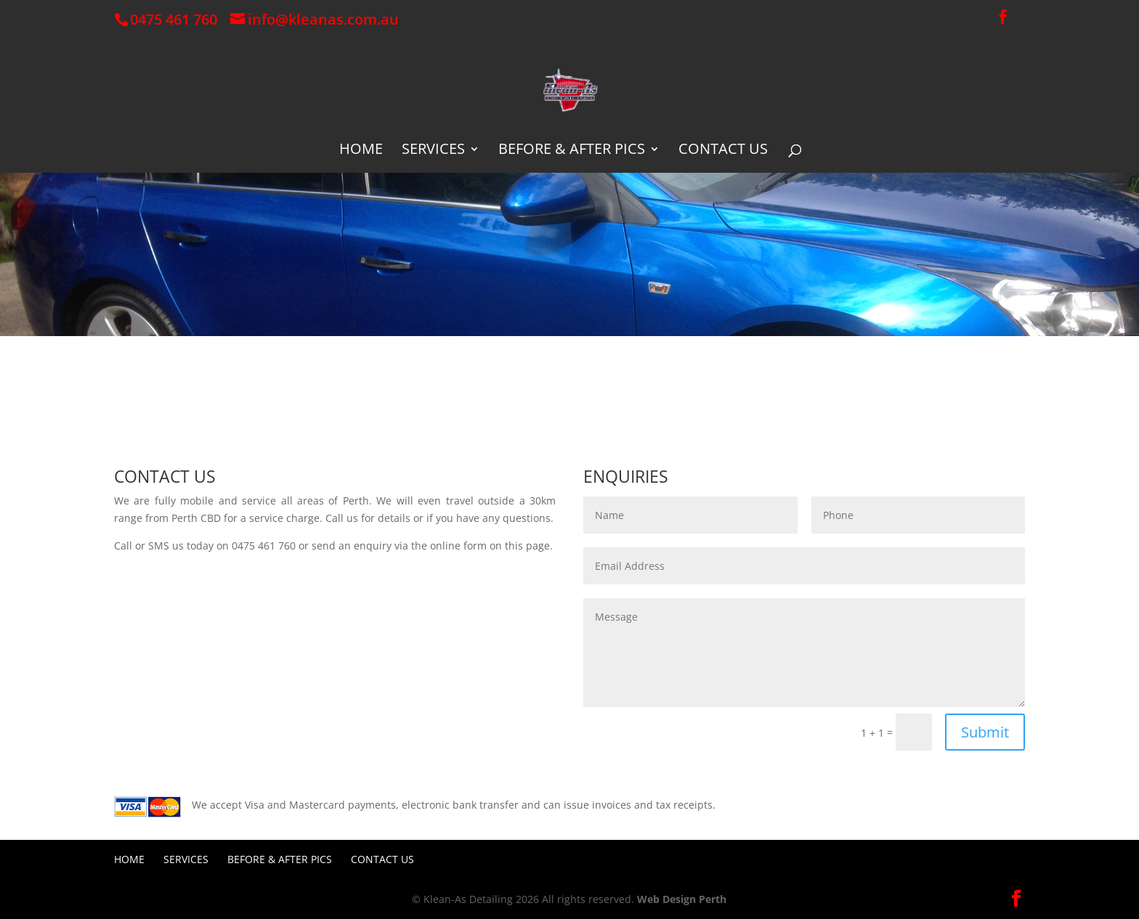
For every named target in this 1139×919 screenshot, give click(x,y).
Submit (985, 732)
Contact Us (723, 151)
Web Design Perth (681, 899)
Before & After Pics (571, 151)
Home (361, 151)
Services (433, 151)
